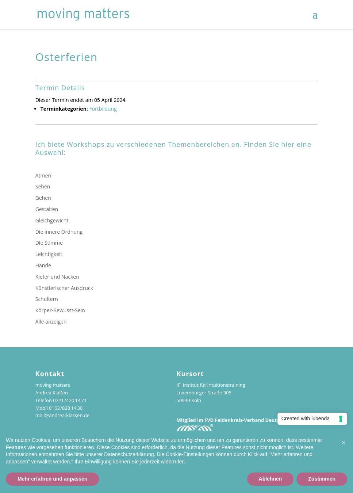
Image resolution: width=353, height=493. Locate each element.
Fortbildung (102, 108)
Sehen (42, 186)
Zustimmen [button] (321, 479)
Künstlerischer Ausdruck (64, 287)
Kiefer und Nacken (57, 276)
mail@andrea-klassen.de (62, 415)
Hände (43, 265)
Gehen (43, 197)
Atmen (43, 175)
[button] (343, 442)
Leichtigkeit (48, 254)
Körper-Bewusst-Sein (60, 310)
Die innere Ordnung (59, 231)
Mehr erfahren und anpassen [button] (52, 479)
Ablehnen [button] (270, 479)
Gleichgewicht (52, 220)
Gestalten (46, 209)
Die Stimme (49, 242)
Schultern (46, 298)
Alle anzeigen (51, 321)
